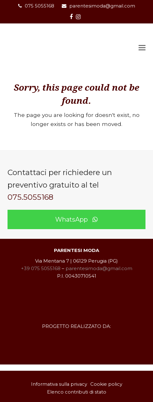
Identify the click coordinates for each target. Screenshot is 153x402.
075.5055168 (30, 197)
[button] (142, 48)
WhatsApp (76, 219)
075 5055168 (39, 6)
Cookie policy (106, 384)
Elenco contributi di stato (76, 392)
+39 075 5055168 (41, 268)
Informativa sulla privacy (59, 384)
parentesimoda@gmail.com (102, 6)
